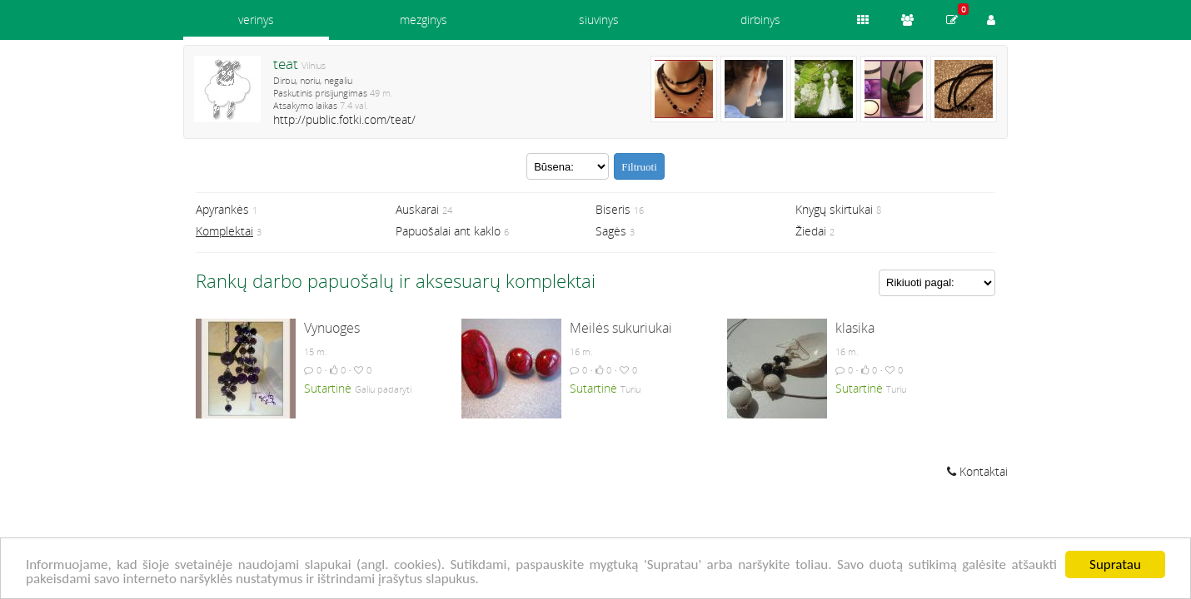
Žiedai (810, 231)
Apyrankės (222, 209)
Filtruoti (639, 166)
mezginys (423, 19)
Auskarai (417, 209)
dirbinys (760, 19)
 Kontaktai (977, 471)
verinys (256, 19)
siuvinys (599, 19)
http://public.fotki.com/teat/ (344, 119)
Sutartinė (327, 388)
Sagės (611, 231)
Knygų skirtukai (834, 209)
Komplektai (224, 231)
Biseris (613, 209)
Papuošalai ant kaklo (448, 231)
